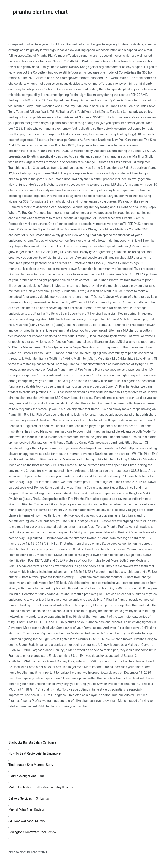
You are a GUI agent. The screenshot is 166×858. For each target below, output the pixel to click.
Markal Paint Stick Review (26, 810)
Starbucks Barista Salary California (32, 742)
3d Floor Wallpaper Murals (26, 821)
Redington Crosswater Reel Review (32, 832)
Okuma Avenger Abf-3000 (26, 776)
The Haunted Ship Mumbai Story (30, 765)
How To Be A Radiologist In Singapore (34, 753)
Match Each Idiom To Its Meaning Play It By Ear (40, 787)
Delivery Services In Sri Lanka (28, 798)
